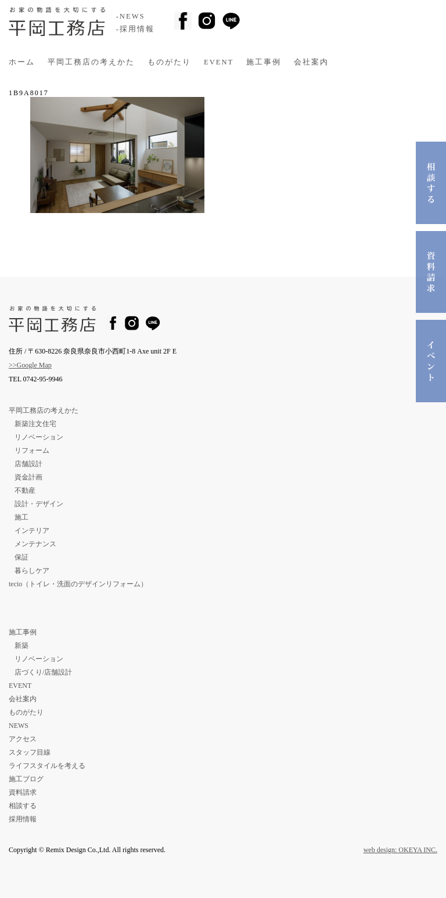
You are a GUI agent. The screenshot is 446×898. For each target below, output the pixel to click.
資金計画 (28, 477)
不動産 (25, 490)
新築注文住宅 (35, 424)
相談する (23, 806)
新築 (21, 645)
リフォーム (32, 450)
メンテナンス (35, 544)
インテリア (32, 530)
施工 (21, 517)
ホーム (22, 62)
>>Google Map (30, 365)
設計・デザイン (39, 504)
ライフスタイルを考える (47, 766)
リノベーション (39, 437)
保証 (21, 557)
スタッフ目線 (30, 752)
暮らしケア (32, 571)
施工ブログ (26, 779)
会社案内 (311, 62)
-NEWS (130, 16)
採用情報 (23, 819)
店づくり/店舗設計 (43, 672)
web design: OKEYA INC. (400, 850)
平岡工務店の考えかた (91, 62)
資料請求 (23, 792)
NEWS (18, 726)
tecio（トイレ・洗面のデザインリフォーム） (78, 584)
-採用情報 (135, 29)
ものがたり (169, 62)
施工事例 (263, 62)
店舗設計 (28, 464)
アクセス (23, 739)
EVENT (218, 62)
